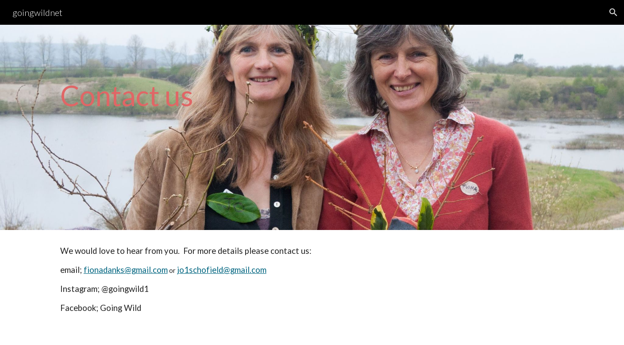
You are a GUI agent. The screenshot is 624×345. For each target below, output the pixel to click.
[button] (613, 12)
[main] (312, 128)
